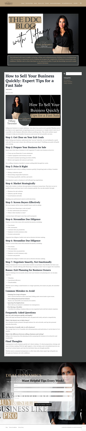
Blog (7, 428)
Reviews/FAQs (29, 3)
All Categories (68, 80)
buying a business (9, 89)
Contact (47, 3)
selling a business (69, 84)
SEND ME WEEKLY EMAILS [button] (43, 405)
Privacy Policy (21, 428)
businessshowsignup (55, 3)
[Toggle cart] (81, 3)
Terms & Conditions (13, 428)
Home (22, 3)
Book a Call (41, 3)
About (35, 3)
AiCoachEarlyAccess (67, 3)
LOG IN (75, 3)
